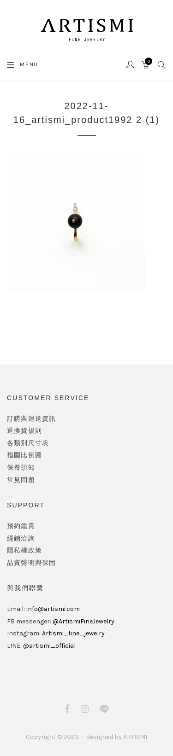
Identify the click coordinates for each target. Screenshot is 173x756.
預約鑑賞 (21, 526)
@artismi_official (49, 646)
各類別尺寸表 (28, 443)
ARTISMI (135, 737)
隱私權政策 (24, 550)
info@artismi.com (53, 609)
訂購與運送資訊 (31, 419)
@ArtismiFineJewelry (83, 621)
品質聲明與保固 (31, 563)
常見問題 (21, 480)
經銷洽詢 (21, 538)
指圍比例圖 (24, 455)
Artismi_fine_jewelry (73, 633)
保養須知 (21, 467)
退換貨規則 (24, 431)
